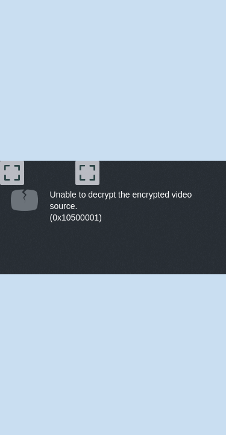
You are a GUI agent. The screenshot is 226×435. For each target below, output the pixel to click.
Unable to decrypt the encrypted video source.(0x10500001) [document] (121, 206)
